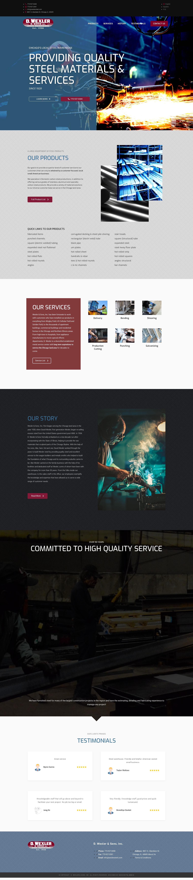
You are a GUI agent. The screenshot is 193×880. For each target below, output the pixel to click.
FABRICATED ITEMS (35, 236)
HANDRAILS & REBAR (79, 258)
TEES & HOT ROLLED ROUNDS (83, 263)
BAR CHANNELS (121, 267)
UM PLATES (76, 249)
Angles (31, 267)
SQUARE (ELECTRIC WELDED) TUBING (43, 245)
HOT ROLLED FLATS (35, 258)
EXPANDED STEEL (122, 245)
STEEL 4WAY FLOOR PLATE (125, 249)
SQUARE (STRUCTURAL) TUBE (126, 241)
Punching (125, 348)
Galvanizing (152, 348)
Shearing (152, 320)
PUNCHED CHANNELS (36, 241)
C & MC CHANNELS (79, 267)
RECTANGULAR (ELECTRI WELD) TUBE (85, 241)
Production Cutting (98, 350)
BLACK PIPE (76, 245)
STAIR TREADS (120, 236)
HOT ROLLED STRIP (122, 254)
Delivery (97, 320)
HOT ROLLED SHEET (78, 254)
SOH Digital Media (126, 877)
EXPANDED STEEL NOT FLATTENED (41, 249)
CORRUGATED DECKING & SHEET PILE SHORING (90, 236)
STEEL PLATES (33, 254)
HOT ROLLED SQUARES (123, 258)
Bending (125, 320)
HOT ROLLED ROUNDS (36, 263)
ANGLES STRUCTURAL (123, 263)
